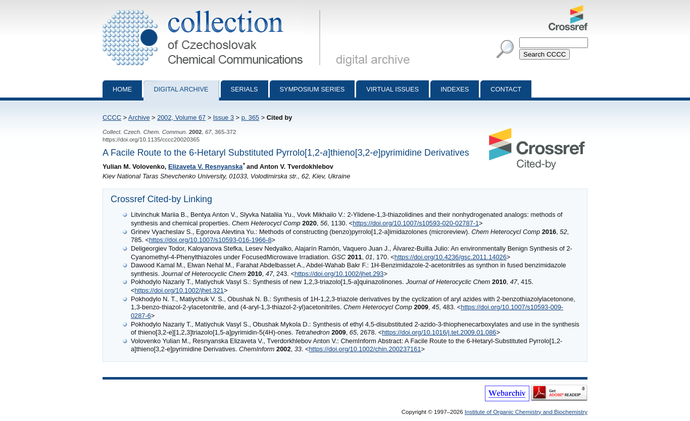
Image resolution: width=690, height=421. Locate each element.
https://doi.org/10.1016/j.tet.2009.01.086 (439, 332)
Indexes (454, 89)
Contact (505, 89)
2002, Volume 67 (181, 117)
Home (122, 89)
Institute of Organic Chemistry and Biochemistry (526, 412)
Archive (139, 117)
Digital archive (181, 89)
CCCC (112, 117)
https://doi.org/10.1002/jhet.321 (178, 290)
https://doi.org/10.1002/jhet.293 (338, 273)
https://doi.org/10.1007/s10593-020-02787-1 (416, 223)
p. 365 (250, 117)
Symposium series (312, 89)
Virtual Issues (392, 89)
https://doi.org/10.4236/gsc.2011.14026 (451, 257)
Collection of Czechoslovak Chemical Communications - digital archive (213, 9)
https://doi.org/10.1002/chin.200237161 (365, 349)
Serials (244, 89)
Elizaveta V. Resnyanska (205, 166)
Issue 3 (223, 117)
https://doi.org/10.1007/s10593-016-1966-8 (210, 240)
